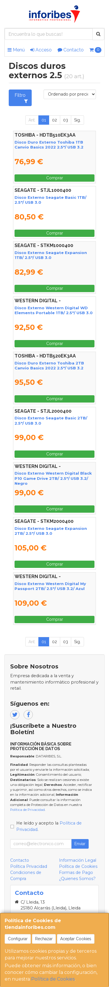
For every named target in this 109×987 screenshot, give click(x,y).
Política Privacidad (28, 866)
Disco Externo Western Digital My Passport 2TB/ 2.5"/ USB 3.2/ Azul (50, 586)
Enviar (79, 843)
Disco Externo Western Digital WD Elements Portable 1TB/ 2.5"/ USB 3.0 (54, 310)
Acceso (41, 50)
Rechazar (44, 938)
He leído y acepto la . (49, 826)
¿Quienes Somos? (77, 878)
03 (65, 120)
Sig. (77, 120)
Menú (16, 50)
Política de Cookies (53, 979)
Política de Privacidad (27, 810)
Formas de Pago (76, 872)
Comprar (54, 178)
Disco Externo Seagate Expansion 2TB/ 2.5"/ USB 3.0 (51, 531)
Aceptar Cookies (75, 938)
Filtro (21, 97)
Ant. (31, 120)
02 (54, 120)
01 (44, 120)
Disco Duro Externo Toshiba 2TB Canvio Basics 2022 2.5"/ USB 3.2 (49, 365)
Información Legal (77, 860)
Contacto (71, 50)
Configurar (18, 938)
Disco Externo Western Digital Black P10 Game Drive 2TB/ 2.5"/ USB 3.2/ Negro (53, 478)
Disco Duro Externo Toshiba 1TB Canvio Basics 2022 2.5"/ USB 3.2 (49, 144)
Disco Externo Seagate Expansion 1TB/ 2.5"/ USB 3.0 (51, 255)
